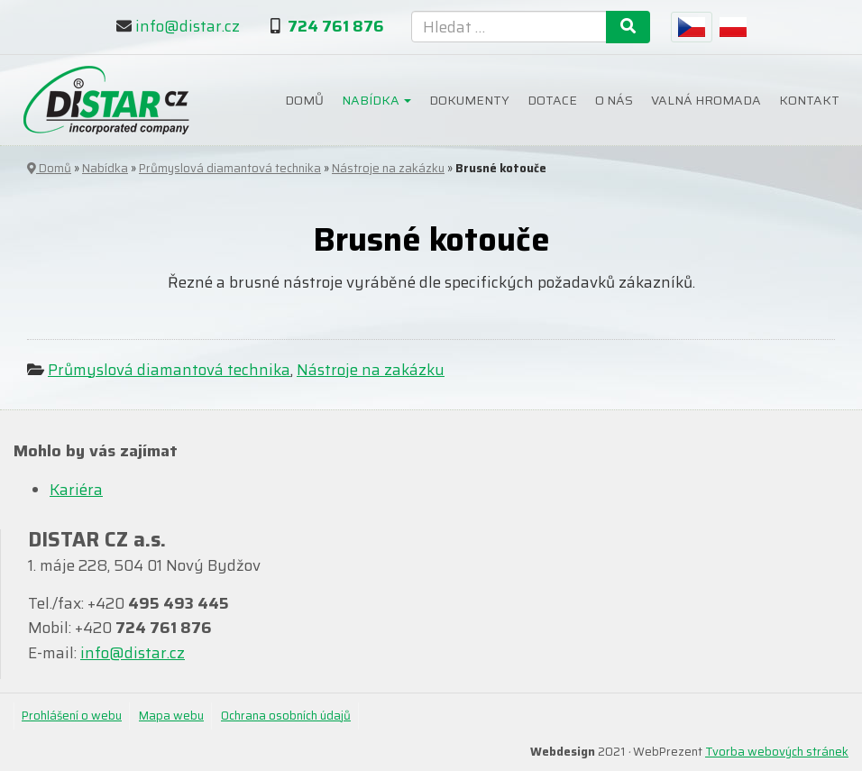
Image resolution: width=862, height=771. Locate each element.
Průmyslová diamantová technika (230, 168)
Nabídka (376, 100)
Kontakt (809, 100)
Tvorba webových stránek (776, 751)
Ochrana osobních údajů (286, 715)
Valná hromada (706, 100)
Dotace (552, 100)
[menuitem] (691, 27)
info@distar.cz (187, 26)
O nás (614, 100)
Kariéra (76, 489)
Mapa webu (171, 715)
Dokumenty (469, 100)
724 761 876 (336, 26)
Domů (304, 100)
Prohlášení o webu (72, 715)
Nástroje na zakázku (388, 168)
